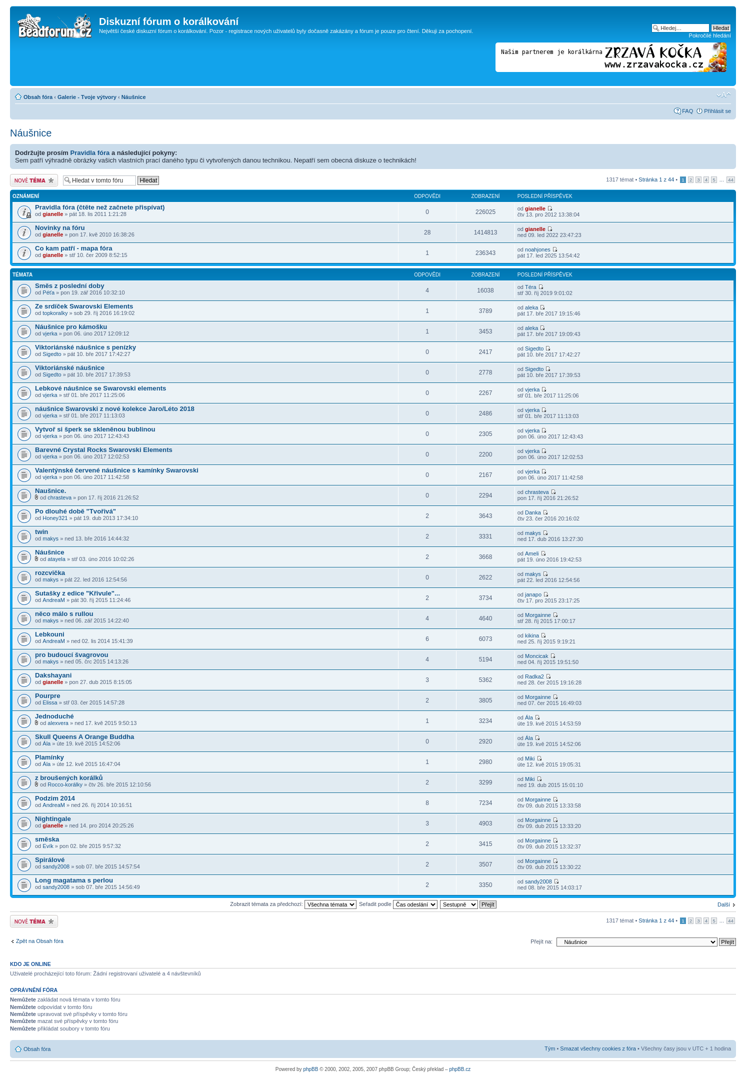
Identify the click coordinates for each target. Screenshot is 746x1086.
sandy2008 (56, 867)
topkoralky (55, 313)
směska (47, 839)
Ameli (532, 553)
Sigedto (51, 354)
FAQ (687, 111)
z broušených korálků (69, 778)
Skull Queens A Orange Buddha (84, 736)
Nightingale (53, 818)
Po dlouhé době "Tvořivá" (75, 511)
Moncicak (536, 656)
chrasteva (60, 497)
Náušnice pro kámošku (71, 326)
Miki (530, 759)
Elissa (49, 703)
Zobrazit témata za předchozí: (293, 904)
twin (41, 532)
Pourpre (47, 696)
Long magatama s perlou (74, 880)
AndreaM (53, 600)
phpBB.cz (459, 1069)
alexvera (58, 723)
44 (731, 179)
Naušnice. (50, 490)
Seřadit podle (398, 904)
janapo (533, 595)
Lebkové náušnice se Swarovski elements (100, 388)
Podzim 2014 (55, 798)
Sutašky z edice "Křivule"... (77, 593)
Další (724, 905)
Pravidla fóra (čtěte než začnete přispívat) (99, 207)
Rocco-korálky (65, 785)
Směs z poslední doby (69, 286)
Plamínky (49, 757)
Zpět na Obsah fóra (40, 941)
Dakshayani (53, 675)
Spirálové (49, 860)
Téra (530, 287)
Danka (533, 513)
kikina (532, 635)
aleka (531, 307)
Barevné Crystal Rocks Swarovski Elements (103, 450)
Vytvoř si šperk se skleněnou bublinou (95, 429)
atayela (56, 559)
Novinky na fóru (60, 228)
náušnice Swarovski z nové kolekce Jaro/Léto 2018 (114, 408)
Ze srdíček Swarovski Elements (84, 306)
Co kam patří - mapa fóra (73, 248)
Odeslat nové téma (34, 180)
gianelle (52, 214)
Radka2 (534, 677)
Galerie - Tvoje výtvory (87, 97)
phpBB (310, 1069)
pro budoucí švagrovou (71, 654)
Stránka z (656, 179)
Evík (47, 846)
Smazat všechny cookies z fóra (598, 1049)
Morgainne (538, 615)
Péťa (48, 293)
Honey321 (55, 518)
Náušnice (134, 97)
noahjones (537, 249)
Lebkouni (49, 634)
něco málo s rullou (64, 614)
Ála (529, 717)
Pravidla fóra (90, 152)
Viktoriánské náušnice (69, 368)
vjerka (49, 333)
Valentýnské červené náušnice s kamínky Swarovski (116, 470)
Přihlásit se (717, 111)
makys (50, 539)
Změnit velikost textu (723, 95)
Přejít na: (541, 941)
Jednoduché (54, 716)
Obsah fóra (38, 97)
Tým (549, 1049)
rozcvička (50, 572)
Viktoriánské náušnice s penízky (85, 347)
